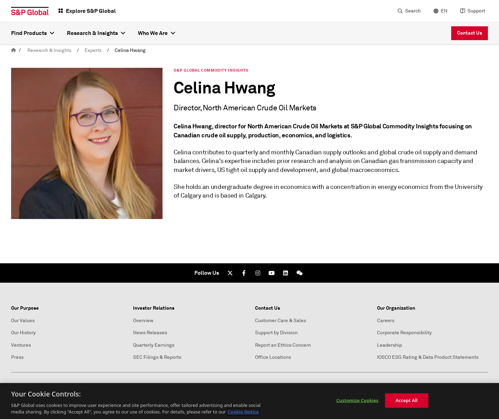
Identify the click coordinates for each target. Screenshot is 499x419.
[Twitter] (230, 273)
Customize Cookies (357, 400)
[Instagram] (257, 273)
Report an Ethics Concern (283, 345)
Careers (385, 321)
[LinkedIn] (285, 273)
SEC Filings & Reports (157, 357)
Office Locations (273, 357)
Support (476, 11)
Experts (93, 50)
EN (444, 11)
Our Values (23, 321)
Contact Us (469, 33)
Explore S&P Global (91, 11)
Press (17, 357)
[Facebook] (244, 273)
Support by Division (276, 333)
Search (413, 11)
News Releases (150, 333)
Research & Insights (49, 50)
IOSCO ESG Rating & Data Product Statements (428, 357)
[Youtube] (271, 273)
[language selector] (439, 11)
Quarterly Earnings (153, 345)
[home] (13, 50)
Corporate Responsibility (404, 333)
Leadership (389, 345)
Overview (143, 321)
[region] (249, 401)
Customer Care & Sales (280, 321)
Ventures (21, 345)
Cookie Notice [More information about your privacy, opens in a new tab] (243, 412)
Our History (23, 333)
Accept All (407, 400)
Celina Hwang (130, 50)
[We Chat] (299, 273)
